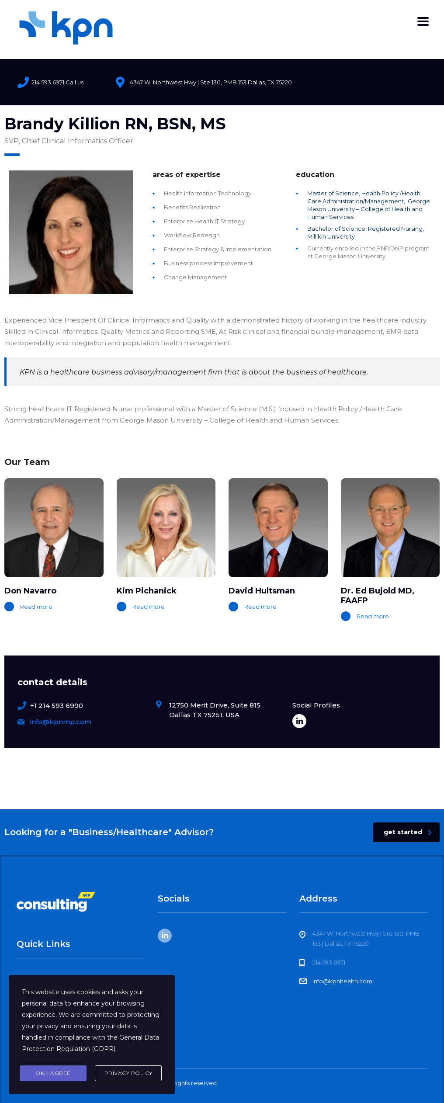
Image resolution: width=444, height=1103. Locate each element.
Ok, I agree (53, 1073)
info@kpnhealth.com (342, 981)
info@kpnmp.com (60, 722)
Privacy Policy (128, 1073)
